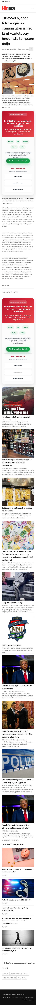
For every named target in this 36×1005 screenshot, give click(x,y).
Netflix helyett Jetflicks (11, 645)
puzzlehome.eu (18, 183)
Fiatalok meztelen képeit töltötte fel (16, 900)
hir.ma (8, 994)
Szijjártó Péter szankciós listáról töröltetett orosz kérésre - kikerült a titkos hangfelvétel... (17, 734)
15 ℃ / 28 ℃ (6, 2)
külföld (5, 974)
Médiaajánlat (29, 998)
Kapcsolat (24, 1000)
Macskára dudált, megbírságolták (16, 417)
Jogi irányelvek (19, 998)
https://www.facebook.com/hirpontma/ (19, 963)
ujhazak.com (18, 176)
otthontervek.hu (18, 189)
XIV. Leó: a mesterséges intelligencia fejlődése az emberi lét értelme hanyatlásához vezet (16, 920)
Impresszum (10, 998)
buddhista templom (9, 977)
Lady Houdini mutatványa (12, 603)
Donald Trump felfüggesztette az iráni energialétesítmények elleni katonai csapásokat (16, 828)
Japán (24, 977)
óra (19, 977)
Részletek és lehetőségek (18, 161)
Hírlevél (31, 1000)
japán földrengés (16, 974)
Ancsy (8, 49)
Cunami (26, 974)
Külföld (14, 49)
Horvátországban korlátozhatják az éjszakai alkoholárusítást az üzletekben (17, 462)
